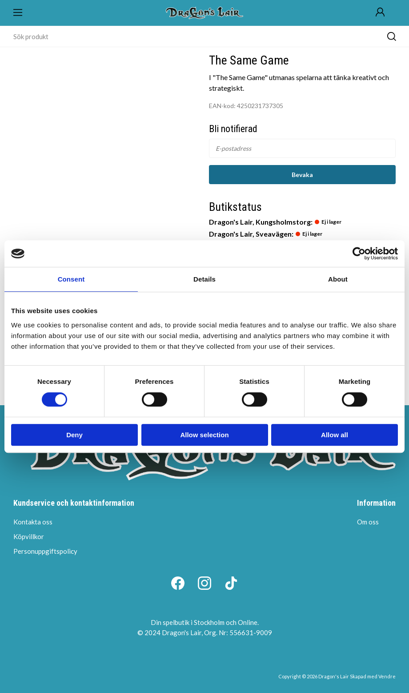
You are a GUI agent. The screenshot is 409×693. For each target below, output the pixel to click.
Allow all (334, 435)
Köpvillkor (28, 536)
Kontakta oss (32, 522)
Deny (74, 435)
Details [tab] (204, 279)
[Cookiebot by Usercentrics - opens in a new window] (359, 253)
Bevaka (302, 174)
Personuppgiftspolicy (45, 551)
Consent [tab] (71, 279)
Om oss (368, 522)
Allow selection (204, 435)
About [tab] (338, 279)
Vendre (387, 676)
